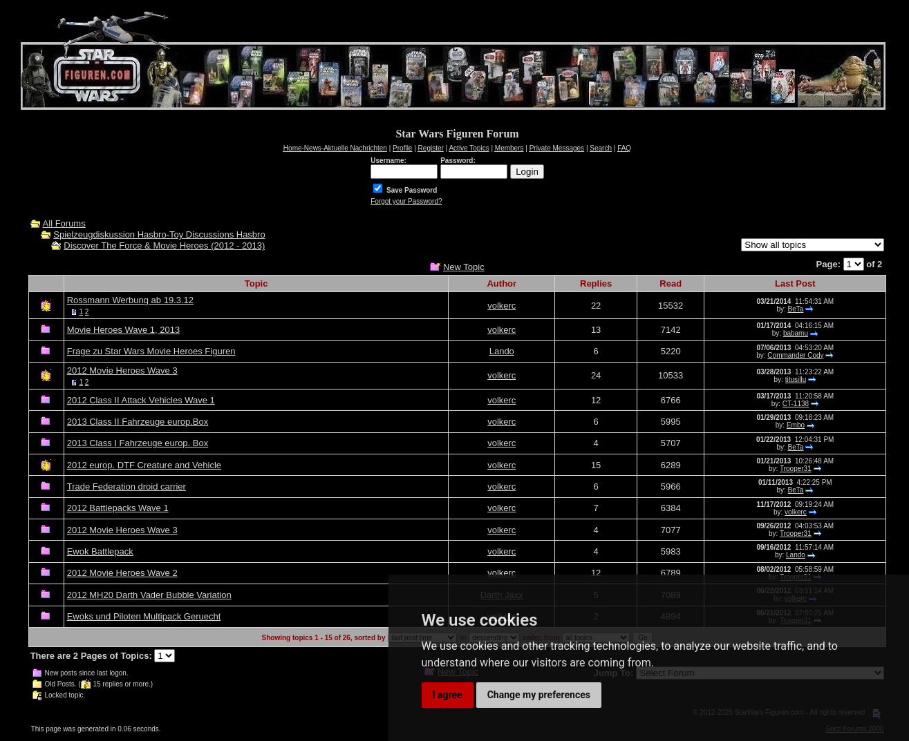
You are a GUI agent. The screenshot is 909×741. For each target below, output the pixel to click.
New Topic (464, 267)
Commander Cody (795, 355)
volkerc (501, 305)
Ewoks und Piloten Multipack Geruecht (144, 616)
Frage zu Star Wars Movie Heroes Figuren (151, 351)
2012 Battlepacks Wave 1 (118, 508)
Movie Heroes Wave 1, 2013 (123, 330)
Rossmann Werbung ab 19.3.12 (130, 300)
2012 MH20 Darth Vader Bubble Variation (149, 595)
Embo (796, 425)
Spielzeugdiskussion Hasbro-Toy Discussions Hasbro (159, 234)
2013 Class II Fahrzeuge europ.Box (138, 421)
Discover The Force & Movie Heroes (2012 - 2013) (164, 245)
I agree (447, 694)
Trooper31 (796, 468)
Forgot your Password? (406, 201)
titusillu (796, 379)
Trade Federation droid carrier (126, 486)
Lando (501, 351)
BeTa (796, 309)
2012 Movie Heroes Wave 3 (122, 370)
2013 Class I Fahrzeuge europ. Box (138, 443)
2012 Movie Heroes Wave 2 (122, 573)
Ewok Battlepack (100, 551)
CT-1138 (796, 403)
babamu (795, 333)
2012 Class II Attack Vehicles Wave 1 (141, 400)
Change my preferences (538, 694)
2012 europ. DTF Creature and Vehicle (144, 465)
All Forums (64, 223)
